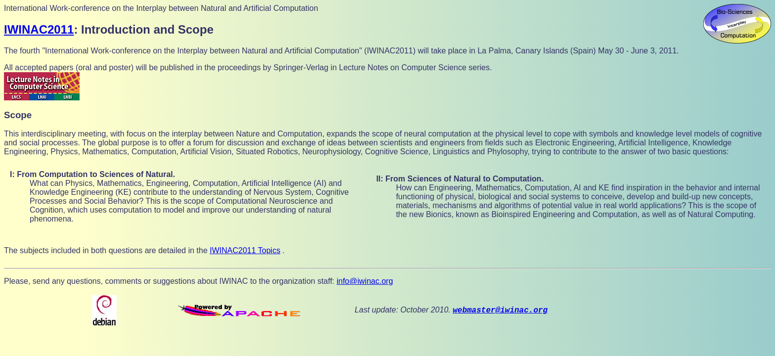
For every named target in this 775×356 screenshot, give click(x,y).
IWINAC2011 (39, 29)
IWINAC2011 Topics (245, 250)
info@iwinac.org (365, 281)
